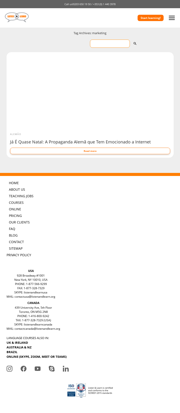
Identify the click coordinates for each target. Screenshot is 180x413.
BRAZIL (12, 352)
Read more (90, 151)
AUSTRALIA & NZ (19, 347)
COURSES (16, 202)
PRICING (15, 215)
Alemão (15, 134)
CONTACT (16, 242)
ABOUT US (17, 189)
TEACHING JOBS (21, 196)
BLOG (13, 235)
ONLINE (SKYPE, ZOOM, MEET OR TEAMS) (37, 357)
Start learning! (151, 18)
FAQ (12, 229)
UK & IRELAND (17, 342)
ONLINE (15, 209)
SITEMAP (15, 248)
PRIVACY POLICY (19, 255)
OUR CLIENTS (19, 222)
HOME (14, 183)
